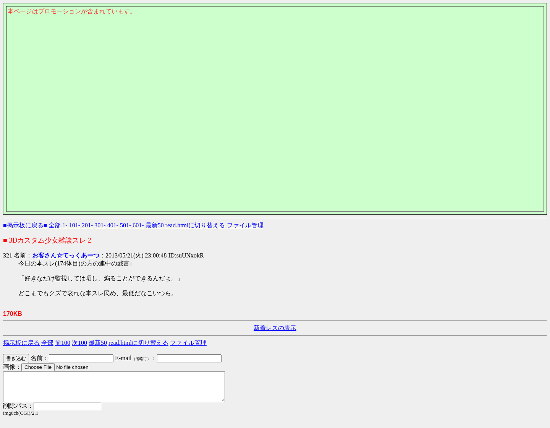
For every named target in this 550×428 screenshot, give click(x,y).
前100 (62, 343)
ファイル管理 (245, 225)
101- (74, 225)
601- (138, 225)
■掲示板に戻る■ (25, 225)
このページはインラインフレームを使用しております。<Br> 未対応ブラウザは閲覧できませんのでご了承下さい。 (275, 56)
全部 (55, 225)
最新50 (155, 225)
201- (87, 225)
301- (99, 225)
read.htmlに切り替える (195, 225)
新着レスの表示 (275, 328)
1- (64, 225)
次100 (79, 343)
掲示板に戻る (21, 343)
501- (125, 225)
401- (112, 225)
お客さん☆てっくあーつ (65, 255)
